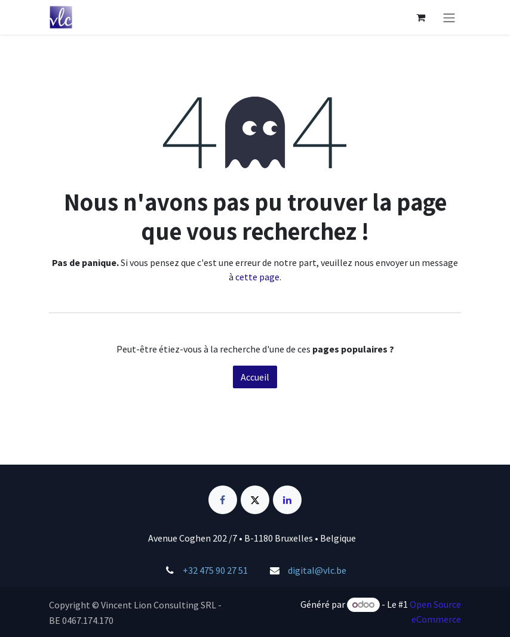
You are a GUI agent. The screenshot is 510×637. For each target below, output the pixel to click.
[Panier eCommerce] (420, 17)
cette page (257, 277)
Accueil (255, 377)
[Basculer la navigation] (449, 17)
